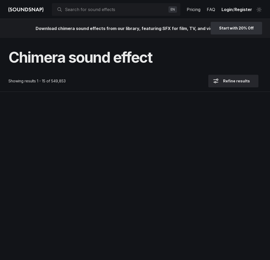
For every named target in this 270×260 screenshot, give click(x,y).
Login (227, 9)
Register (243, 9)
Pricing (193, 9)
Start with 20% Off (236, 28)
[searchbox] (115, 9)
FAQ (211, 9)
